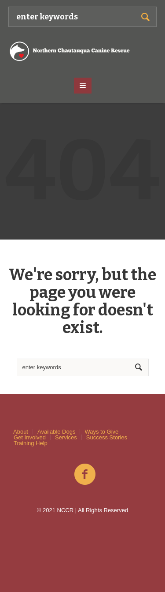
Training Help (31, 443)
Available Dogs (56, 432)
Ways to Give (101, 432)
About (20, 432)
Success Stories (106, 437)
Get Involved (30, 437)
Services (66, 437)
